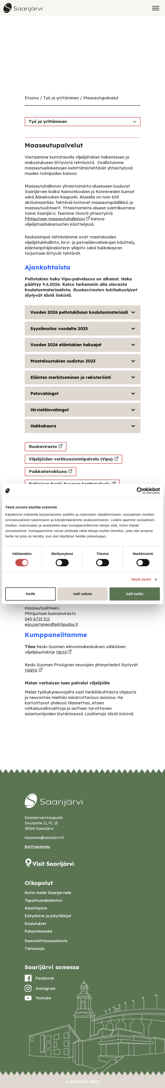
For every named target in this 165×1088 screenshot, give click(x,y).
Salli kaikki (134, 594)
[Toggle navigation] (134, 121)
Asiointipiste (36, 908)
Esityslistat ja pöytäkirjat (48, 916)
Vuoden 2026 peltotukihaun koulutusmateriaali (79, 312)
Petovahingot (44, 393)
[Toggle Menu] (155, 8)
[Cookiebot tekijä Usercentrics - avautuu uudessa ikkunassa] (140, 490)
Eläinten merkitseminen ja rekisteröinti (70, 377)
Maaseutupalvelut (100, 97)
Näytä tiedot (141, 579)
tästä (61, 652)
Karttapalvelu (37, 846)
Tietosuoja (34, 948)
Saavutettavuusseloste (46, 941)
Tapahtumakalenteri (43, 900)
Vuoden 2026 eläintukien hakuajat (65, 344)
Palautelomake (38, 931)
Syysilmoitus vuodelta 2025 (59, 328)
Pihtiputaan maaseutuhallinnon (55, 218)
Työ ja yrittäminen (61, 97)
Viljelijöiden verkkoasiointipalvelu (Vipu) (71, 459)
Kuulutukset (36, 923)
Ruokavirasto (43, 446)
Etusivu (32, 97)
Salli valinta (82, 594)
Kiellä (30, 594)
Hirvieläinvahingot (49, 409)
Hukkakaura (43, 426)
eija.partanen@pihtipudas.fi (51, 624)
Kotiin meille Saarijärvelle (48, 892)
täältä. (31, 670)
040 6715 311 (37, 619)
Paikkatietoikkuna (48, 471)
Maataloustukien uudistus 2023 (63, 361)
